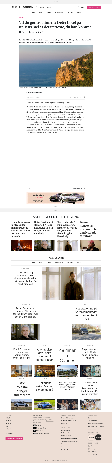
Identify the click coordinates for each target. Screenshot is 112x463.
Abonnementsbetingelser (69, 438)
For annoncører (66, 444)
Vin (43, 345)
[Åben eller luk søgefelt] (19, 7)
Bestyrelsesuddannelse (68, 421)
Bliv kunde (64, 449)
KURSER (49, 7)
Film (66, 378)
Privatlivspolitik (66, 436)
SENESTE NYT (40, 7)
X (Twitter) (92, 455)
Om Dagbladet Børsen (95, 423)
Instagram (92, 449)
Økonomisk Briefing (41, 433)
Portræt (70, 12)
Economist (38, 431)
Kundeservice (65, 430)
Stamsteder (24, 304)
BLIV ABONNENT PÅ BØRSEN (14, 438)
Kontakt (90, 418)
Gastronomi (59, 12)
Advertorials (92, 429)
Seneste (8, 423)
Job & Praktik (92, 421)
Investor (8, 421)
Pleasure (21, 345)
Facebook (92, 452)
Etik (62, 447)
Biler (33, 12)
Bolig (40, 12)
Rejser (78, 12)
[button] (16, 7)
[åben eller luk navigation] (12, 7)
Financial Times (40, 428)
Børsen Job (64, 423)
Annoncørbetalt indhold (96, 426)
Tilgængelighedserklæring (69, 441)
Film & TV (48, 12)
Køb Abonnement (94, 7)
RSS (7, 426)
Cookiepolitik (65, 433)
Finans (37, 425)
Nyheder (8, 418)
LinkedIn (92, 446)
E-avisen (10, 433)
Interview (24, 268)
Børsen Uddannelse (67, 418)
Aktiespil (8, 429)
